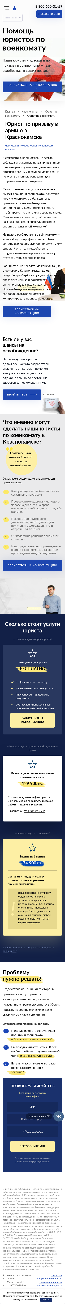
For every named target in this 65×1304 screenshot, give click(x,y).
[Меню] (6, 8)
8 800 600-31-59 (48, 6)
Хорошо (46, 1300)
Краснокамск (11, 18)
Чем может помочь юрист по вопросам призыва (29, 147)
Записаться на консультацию (32, 87)
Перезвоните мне (49, 14)
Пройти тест (22, 394)
